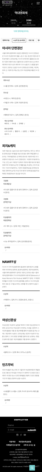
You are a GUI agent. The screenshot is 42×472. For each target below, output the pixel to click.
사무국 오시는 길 (29, 445)
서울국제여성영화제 (7, 3)
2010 (28, 21)
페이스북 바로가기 (21, 435)
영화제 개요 (6, 40)
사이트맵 (38, 3)
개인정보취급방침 (25, 442)
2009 (13, 21)
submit (31, 430)
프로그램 (31, 40)
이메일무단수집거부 (13, 445)
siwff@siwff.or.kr (23, 457)
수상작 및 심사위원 (19, 40)
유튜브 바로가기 (25, 435)
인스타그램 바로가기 (17, 435)
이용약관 (12, 442)
